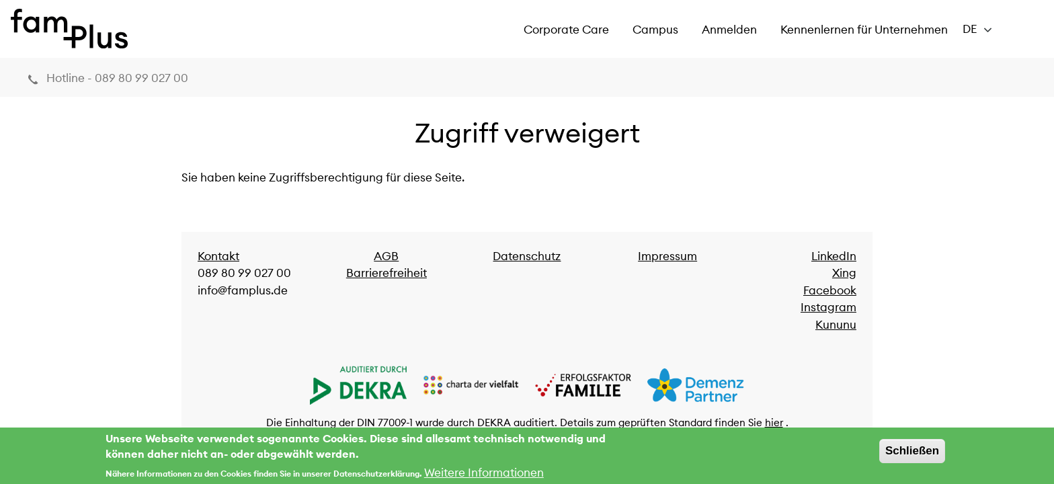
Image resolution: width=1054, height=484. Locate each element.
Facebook (829, 290)
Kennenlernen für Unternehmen (864, 29)
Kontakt (218, 256)
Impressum (667, 256)
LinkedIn (833, 256)
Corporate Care (566, 29)
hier (774, 422)
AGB (386, 256)
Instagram (828, 307)
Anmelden (729, 29)
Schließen (912, 453)
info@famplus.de (243, 290)
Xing (844, 273)
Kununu (835, 324)
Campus (655, 29)
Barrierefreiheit (386, 273)
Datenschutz (527, 256)
